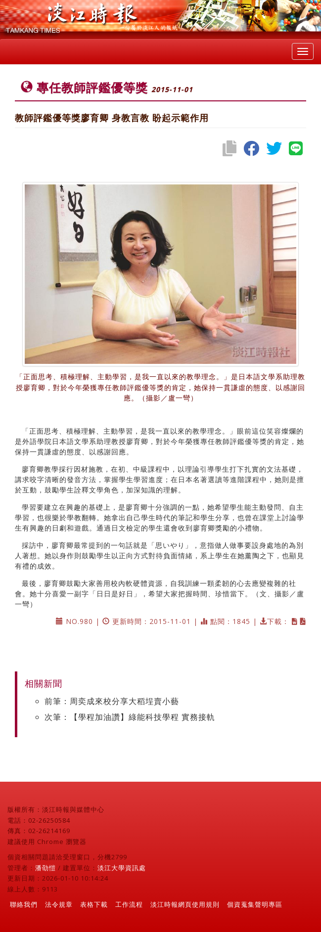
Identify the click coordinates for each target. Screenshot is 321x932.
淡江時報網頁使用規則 (185, 904)
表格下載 (94, 904)
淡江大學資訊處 (121, 867)
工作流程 (129, 904)
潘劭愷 (45, 867)
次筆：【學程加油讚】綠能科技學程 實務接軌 (130, 716)
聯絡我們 (24, 904)
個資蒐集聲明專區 (254, 904)
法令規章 (59, 904)
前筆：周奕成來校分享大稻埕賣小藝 (112, 701)
